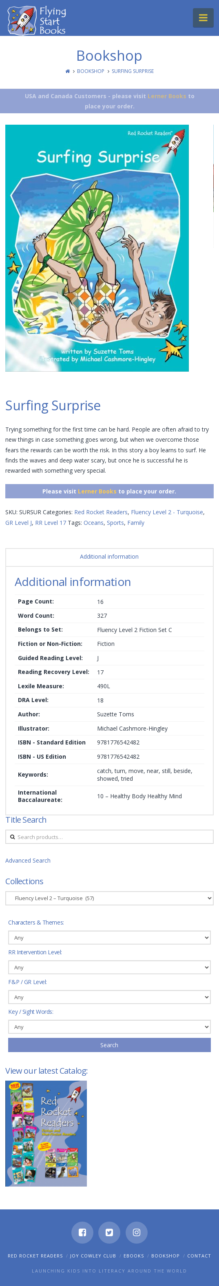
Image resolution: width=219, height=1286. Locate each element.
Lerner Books (167, 96)
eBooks (134, 1256)
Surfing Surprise (133, 71)
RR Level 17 (50, 522)
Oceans (94, 522)
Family (135, 522)
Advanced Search (28, 860)
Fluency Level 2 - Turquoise (167, 512)
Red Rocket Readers (101, 512)
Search (109, 1045)
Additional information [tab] (109, 556)
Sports (115, 522)
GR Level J (18, 522)
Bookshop (90, 71)
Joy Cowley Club (93, 1256)
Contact (199, 1256)
